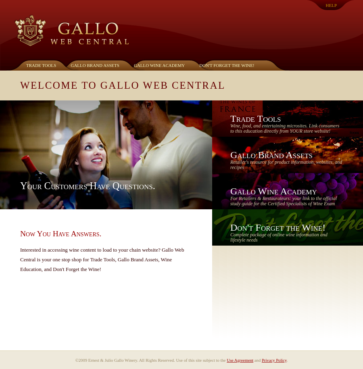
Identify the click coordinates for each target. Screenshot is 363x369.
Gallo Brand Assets (95, 65)
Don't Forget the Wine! (227, 65)
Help (331, 5)
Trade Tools (41, 65)
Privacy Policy (274, 360)
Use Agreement (240, 360)
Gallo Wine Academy (159, 65)
